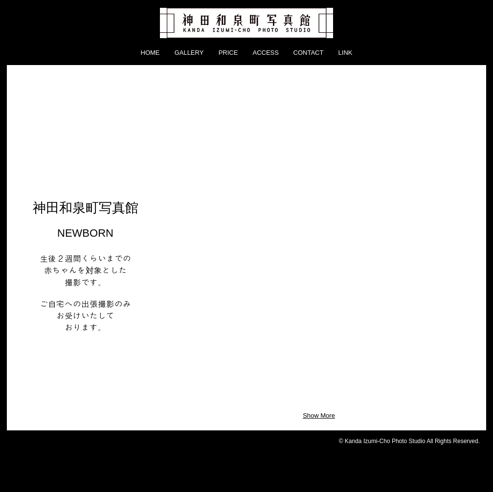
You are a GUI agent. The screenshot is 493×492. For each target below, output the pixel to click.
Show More (319, 415)
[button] (196, 126)
